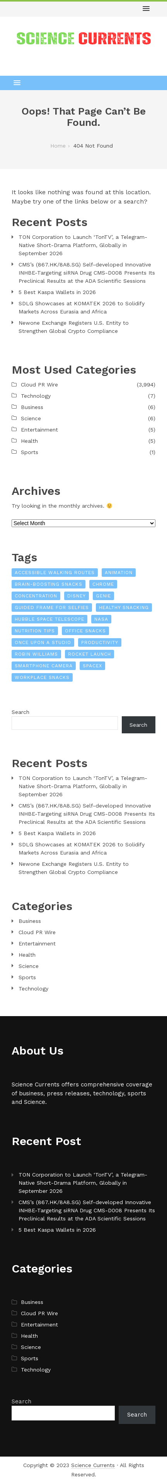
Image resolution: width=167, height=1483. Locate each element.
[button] (146, 8)
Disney (76, 596)
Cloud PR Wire (39, 384)
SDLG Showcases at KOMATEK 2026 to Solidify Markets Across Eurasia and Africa (82, 307)
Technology (36, 396)
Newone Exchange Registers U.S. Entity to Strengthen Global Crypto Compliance (74, 327)
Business (32, 407)
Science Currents (93, 1465)
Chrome (103, 584)
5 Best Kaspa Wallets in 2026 (57, 292)
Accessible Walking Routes (55, 572)
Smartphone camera (44, 665)
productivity (99, 642)
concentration (36, 596)
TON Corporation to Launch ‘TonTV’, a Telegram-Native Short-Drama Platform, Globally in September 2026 (83, 245)
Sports (29, 452)
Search (20, 712)
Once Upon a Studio (43, 642)
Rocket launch (89, 654)
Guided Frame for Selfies (52, 607)
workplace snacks (42, 677)
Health (29, 441)
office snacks (85, 631)
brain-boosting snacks (48, 584)
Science (31, 418)
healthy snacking (124, 607)
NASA (101, 619)
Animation (119, 572)
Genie (103, 596)
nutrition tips (35, 631)
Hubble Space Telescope (49, 619)
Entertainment (39, 429)
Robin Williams (36, 654)
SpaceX (92, 665)
